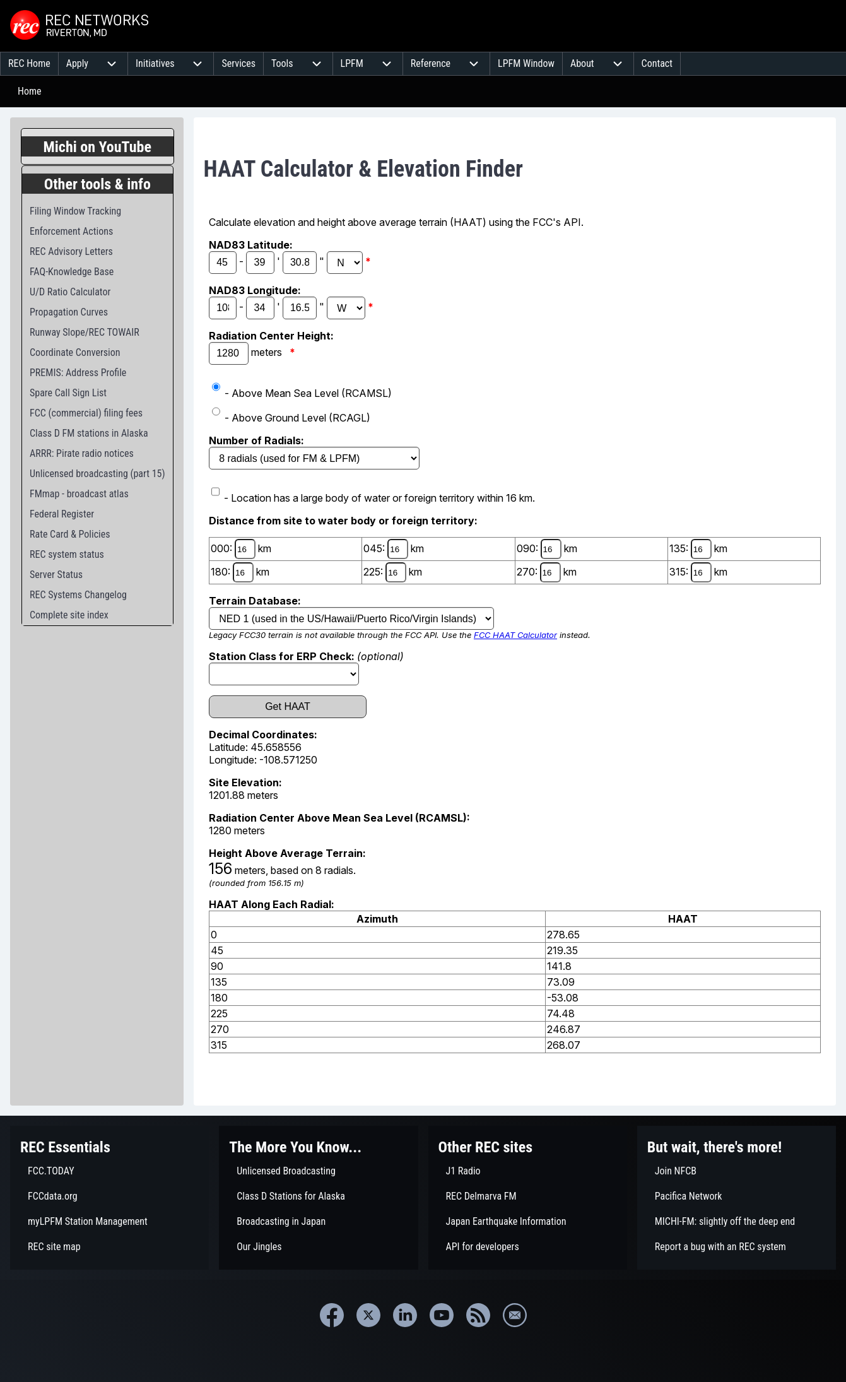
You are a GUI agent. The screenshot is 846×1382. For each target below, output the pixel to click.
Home (30, 91)
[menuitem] (29, 63)
